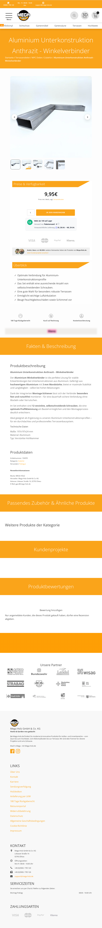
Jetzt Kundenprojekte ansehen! (37, 253)
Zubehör (48, 57)
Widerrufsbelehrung (20, 811)
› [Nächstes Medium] (87, 117)
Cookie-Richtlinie (18, 825)
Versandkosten (58, 199)
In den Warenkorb (55, 212)
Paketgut (22, 464)
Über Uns (15, 771)
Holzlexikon (16, 791)
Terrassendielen (22, 57)
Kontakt (14, 776)
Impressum (16, 830)
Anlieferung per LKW (20, 796)
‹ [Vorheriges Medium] (14, 117)
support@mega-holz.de (43, 5)
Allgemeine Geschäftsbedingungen (27, 820)
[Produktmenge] (31, 212)
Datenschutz (16, 816)
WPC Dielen (37, 57)
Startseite (9, 57)
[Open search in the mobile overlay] (74, 15)
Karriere (14, 781)
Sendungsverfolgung (20, 786)
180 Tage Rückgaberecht (22, 801)
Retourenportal (18, 806)
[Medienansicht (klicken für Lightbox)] (51, 117)
